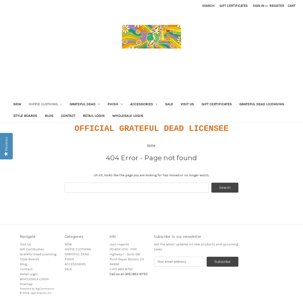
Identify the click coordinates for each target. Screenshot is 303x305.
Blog (49, 116)
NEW (17, 104)
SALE (169, 104)
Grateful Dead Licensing (261, 104)
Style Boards (25, 116)
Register (276, 6)
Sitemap (26, 284)
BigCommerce (45, 288)
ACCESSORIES (143, 104)
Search (208, 6)
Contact (68, 116)
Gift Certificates (233, 6)
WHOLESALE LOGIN (127, 116)
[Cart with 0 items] (291, 6)
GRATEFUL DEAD (85, 104)
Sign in (258, 6)
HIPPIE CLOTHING (45, 104)
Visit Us (187, 104)
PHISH (115, 104)
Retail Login (94, 116)
